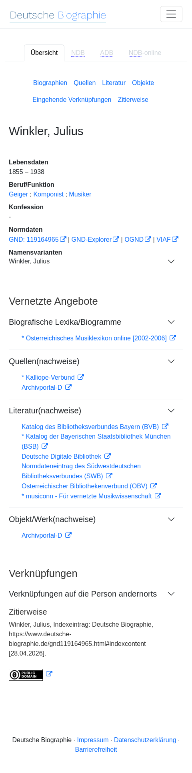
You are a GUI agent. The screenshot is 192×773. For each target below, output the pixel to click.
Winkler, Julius (29, 261)
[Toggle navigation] (171, 14)
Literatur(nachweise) (45, 410)
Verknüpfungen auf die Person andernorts (83, 593)
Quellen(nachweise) (44, 361)
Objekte (143, 82)
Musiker (80, 194)
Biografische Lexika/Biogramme (65, 322)
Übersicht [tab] (44, 52)
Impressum (92, 740)
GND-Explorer (92, 239)
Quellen (85, 82)
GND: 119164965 (34, 239)
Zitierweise (133, 99)
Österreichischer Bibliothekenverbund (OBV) (85, 486)
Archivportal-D (43, 387)
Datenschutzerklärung (145, 740)
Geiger (18, 194)
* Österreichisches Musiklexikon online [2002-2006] (95, 338)
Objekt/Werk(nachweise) (52, 519)
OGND (134, 239)
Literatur (114, 82)
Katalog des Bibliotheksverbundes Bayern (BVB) (91, 426)
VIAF (163, 239)
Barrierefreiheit (96, 749)
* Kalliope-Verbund (49, 377)
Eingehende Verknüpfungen (72, 99)
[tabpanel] (96, 378)
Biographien (50, 82)
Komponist (48, 194)
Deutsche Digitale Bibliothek (62, 456)
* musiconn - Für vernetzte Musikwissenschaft (88, 496)
